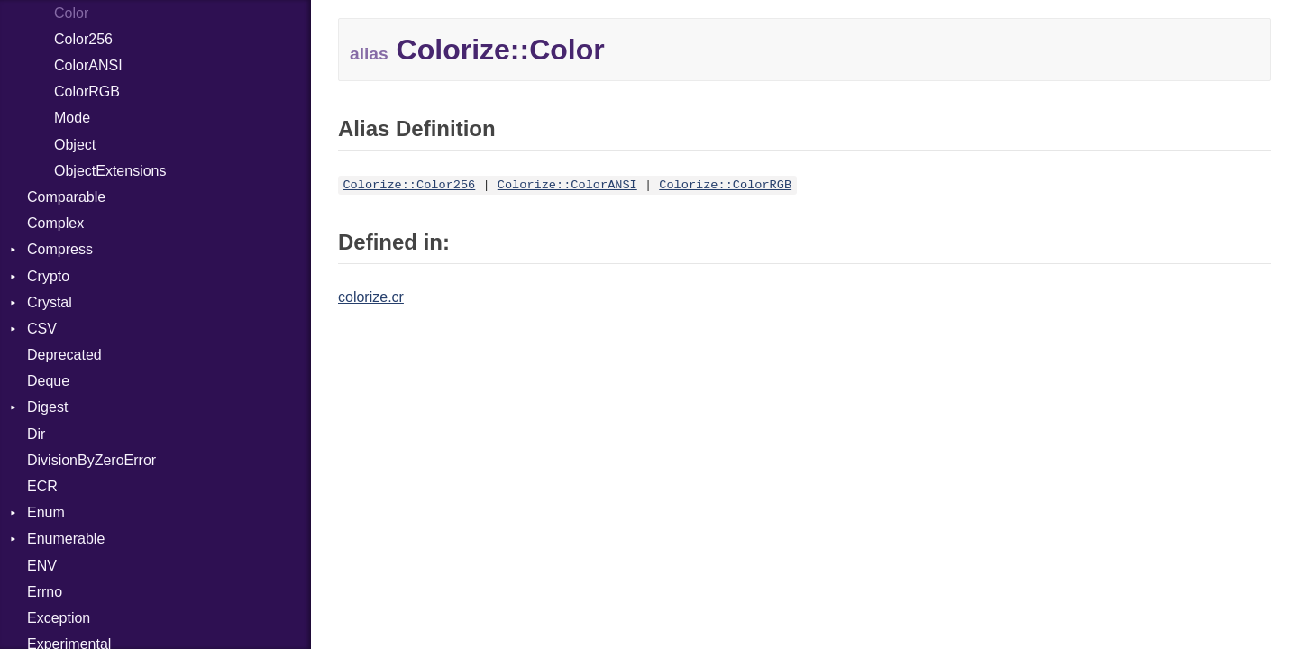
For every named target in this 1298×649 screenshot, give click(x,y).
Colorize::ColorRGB (725, 185)
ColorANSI (88, 65)
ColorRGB (87, 91)
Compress (60, 249)
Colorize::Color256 (409, 185)
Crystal (49, 302)
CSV (42, 328)
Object (75, 144)
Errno (44, 591)
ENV (42, 565)
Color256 (83, 39)
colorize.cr (371, 297)
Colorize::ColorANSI (567, 185)
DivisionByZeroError (91, 460)
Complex (55, 223)
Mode (72, 117)
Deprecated (64, 354)
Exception (58, 618)
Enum (46, 512)
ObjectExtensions (110, 170)
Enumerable (66, 538)
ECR (42, 486)
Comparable (66, 197)
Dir (36, 434)
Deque (48, 380)
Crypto (48, 276)
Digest (47, 407)
